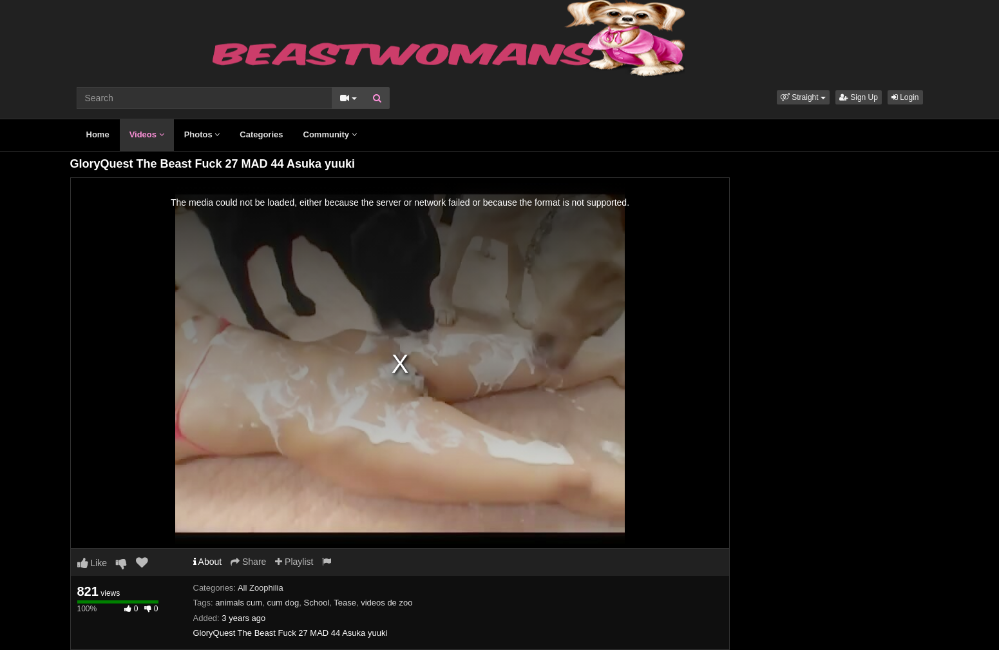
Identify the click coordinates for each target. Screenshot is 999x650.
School (317, 602)
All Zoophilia (260, 588)
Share (248, 561)
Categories (261, 134)
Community (330, 134)
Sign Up (858, 97)
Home (97, 134)
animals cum (238, 602)
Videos (146, 134)
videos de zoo (386, 602)
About (207, 561)
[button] (803, 97)
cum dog (283, 602)
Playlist (294, 561)
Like (92, 563)
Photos (202, 134)
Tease (345, 602)
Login (905, 97)
